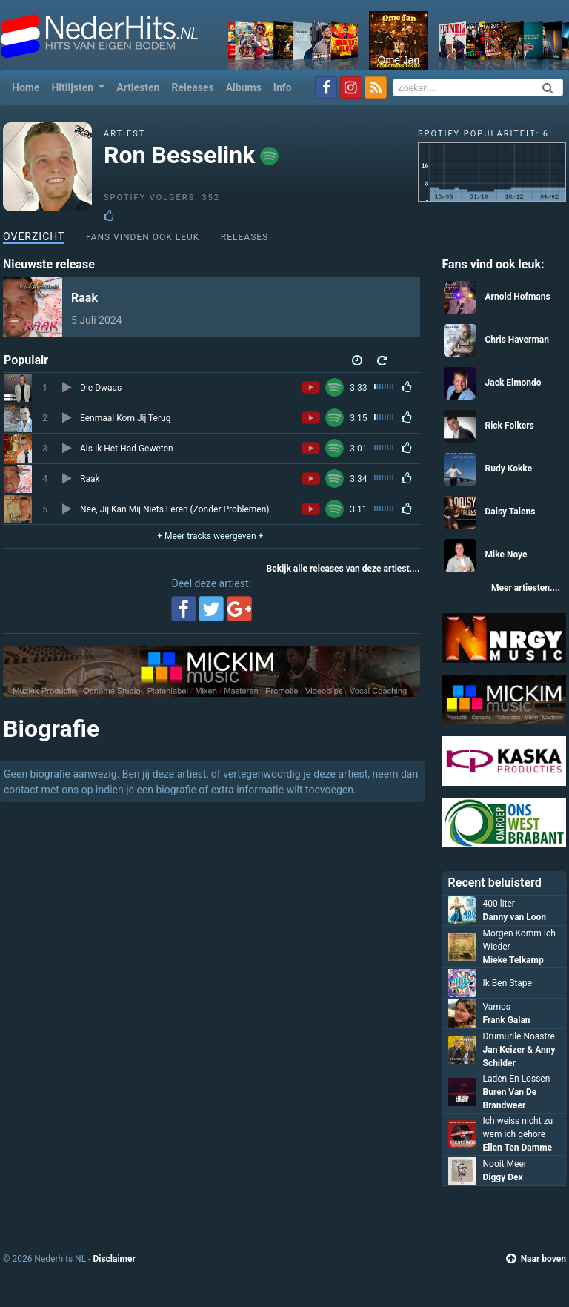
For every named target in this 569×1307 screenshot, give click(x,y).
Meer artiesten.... (525, 588)
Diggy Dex (503, 1177)
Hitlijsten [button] (73, 87)
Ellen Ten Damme (518, 1147)
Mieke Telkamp (513, 960)
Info (282, 87)
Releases (192, 87)
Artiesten (137, 87)
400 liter (499, 904)
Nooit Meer (505, 1164)
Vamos (496, 1007)
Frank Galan (506, 1020)
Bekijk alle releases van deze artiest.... (343, 568)
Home (28, 86)
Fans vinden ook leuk (142, 237)
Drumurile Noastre (519, 1036)
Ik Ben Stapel (508, 983)
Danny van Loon (515, 917)
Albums (244, 87)
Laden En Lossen (516, 1078)
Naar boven (536, 1259)
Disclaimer (114, 1259)
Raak (84, 298)
